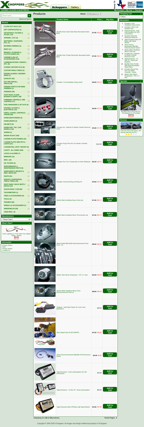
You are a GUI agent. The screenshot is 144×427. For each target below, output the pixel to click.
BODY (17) (8, 49)
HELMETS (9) (9, 124)
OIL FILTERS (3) (10, 163)
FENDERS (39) (9, 91)
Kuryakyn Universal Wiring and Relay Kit (69, 182)
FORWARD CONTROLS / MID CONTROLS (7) (14, 100)
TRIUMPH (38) (9, 202)
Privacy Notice (7, 245)
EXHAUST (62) (9, 78)
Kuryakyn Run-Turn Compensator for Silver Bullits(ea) (73, 162)
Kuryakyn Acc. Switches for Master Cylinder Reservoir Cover (132, 55)
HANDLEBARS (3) (10, 121)
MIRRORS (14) (9, 156)
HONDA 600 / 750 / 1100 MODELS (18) (12, 128)
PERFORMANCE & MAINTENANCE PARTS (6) (13, 167)
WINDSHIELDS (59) (11, 208)
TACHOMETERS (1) (11, 192)
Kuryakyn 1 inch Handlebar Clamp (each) (70, 82)
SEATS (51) (8, 176)
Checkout (138, 10)
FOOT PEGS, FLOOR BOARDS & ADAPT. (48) (12, 95)
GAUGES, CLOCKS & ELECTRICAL (15, 10)
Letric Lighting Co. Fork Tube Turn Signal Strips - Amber (16, 234)
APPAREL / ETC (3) (11, 38)
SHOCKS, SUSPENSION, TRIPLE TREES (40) (13, 180)
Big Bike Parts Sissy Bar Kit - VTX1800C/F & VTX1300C (131, 112)
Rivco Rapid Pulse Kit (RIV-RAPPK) (68, 332)
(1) (12, 29)
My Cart (129, 10)
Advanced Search (25, 19)
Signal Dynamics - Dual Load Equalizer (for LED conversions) (132, 32)
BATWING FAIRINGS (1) (12, 46)
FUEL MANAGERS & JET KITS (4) (16, 104)
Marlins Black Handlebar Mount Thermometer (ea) (72, 215)
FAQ (3, 247)
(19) (12, 108)
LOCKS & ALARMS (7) (12, 153)
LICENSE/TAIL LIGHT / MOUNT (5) (16, 147)
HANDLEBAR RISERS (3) (13, 118)
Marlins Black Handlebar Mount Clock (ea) (70, 200)
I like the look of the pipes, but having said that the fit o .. (131, 131)
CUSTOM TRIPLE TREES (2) (14, 70)
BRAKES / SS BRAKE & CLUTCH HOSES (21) (12, 53)
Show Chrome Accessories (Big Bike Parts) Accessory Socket (132, 46)
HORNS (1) (8, 132)
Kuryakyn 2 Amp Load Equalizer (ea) (68, 108)
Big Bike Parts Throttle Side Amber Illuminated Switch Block (132, 65)
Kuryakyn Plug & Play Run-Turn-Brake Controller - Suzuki (131, 70)
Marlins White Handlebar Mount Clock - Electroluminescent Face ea (68, 291)
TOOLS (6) (8, 199)
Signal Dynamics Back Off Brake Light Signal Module (73, 407)
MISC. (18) (7, 160)
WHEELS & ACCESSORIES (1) (15, 205)
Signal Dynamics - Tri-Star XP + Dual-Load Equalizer (73, 390)
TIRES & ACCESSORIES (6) (14, 196)
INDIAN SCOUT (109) (11, 135)
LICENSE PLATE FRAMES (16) (15, 139)
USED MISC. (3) (9, 212)
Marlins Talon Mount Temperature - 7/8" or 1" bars (72, 275)
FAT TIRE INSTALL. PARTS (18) (11, 82)
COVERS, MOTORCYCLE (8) (14, 67)
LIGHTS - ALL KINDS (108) (13, 150)
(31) (12, 26)
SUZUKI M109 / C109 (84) (13, 189)
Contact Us (6, 250)
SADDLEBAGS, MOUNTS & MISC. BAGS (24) (14, 172)
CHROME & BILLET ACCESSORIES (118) (11, 58)
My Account (119, 10)
